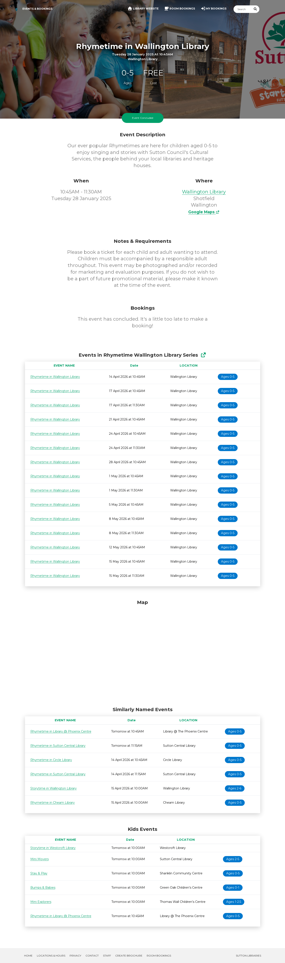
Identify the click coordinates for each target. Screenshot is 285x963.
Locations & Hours (51, 955)
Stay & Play (38, 873)
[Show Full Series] (203, 355)
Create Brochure (128, 955)
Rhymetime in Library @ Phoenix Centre (60, 731)
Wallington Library (204, 192)
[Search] (243, 9)
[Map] (142, 652)
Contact (92, 955)
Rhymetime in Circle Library (51, 760)
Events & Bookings (37, 8)
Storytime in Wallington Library (53, 788)
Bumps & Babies (42, 887)
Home (28, 955)
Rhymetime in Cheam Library (52, 803)
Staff (107, 955)
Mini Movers (39, 859)
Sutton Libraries (248, 955)
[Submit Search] (255, 9)
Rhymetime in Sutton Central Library (58, 746)
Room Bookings (159, 955)
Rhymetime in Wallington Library (55, 377)
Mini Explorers (40, 902)
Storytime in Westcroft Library (53, 848)
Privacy (75, 955)
